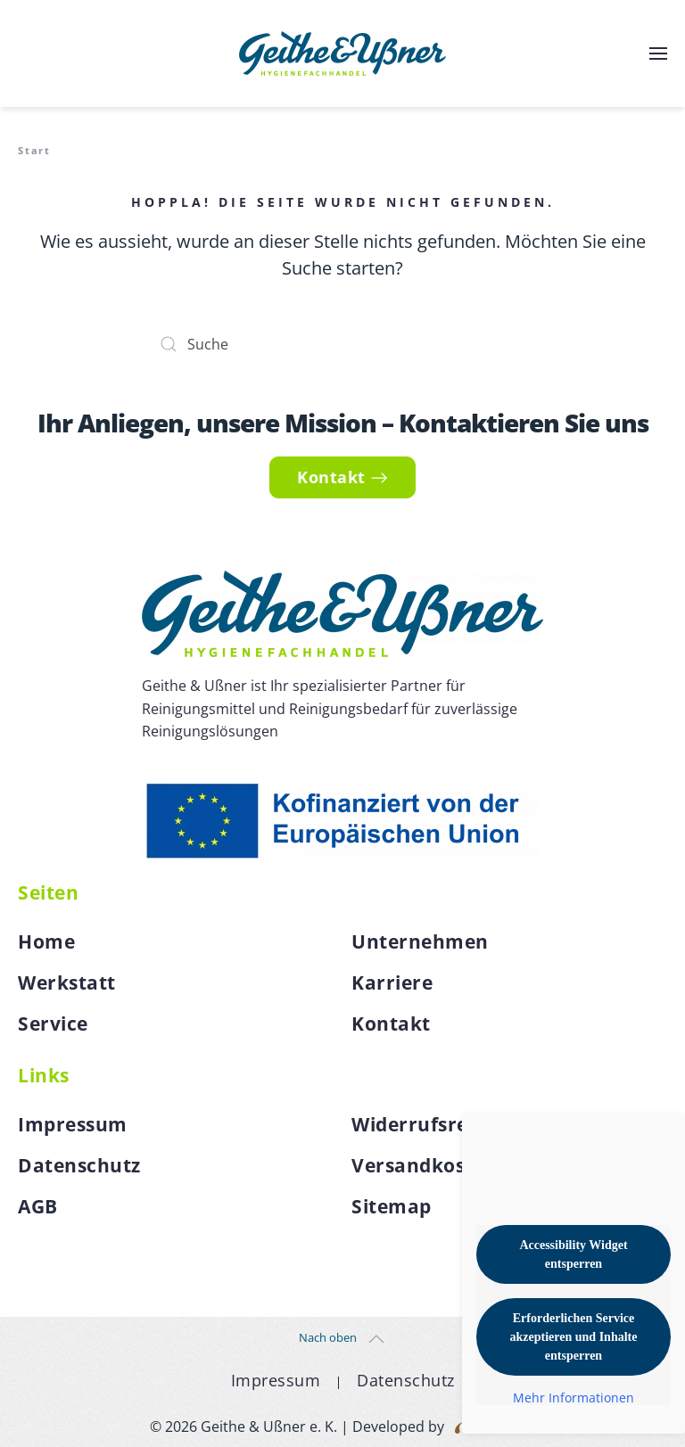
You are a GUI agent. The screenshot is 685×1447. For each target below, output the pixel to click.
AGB (38, 1206)
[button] (658, 53)
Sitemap (391, 1206)
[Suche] (342, 344)
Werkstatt (67, 982)
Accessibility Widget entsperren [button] (573, 1254)
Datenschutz (79, 1165)
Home (46, 941)
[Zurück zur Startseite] (342, 53)
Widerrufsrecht (425, 1124)
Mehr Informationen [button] (573, 1398)
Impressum (73, 1124)
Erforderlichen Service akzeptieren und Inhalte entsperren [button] (574, 1336)
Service (53, 1023)
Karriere (392, 982)
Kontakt (342, 477)
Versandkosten (424, 1165)
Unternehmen (420, 941)
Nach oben (328, 1337)
